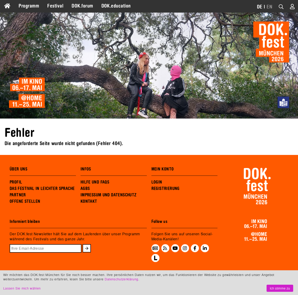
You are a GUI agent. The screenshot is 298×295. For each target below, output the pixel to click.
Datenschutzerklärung (121, 279)
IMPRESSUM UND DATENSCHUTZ (109, 195)
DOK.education (116, 6)
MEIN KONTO (162, 169)
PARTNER (18, 195)
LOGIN (156, 182)
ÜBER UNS (18, 169)
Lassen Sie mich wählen (22, 288)
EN (269, 7)
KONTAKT (89, 201)
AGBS (85, 188)
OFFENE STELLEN (25, 201)
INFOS (86, 169)
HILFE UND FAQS (95, 182)
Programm (29, 6)
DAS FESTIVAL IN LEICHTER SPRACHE (42, 188)
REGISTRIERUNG (165, 188)
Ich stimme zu (280, 288)
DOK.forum (82, 6)
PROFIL (16, 182)
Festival (55, 6)
